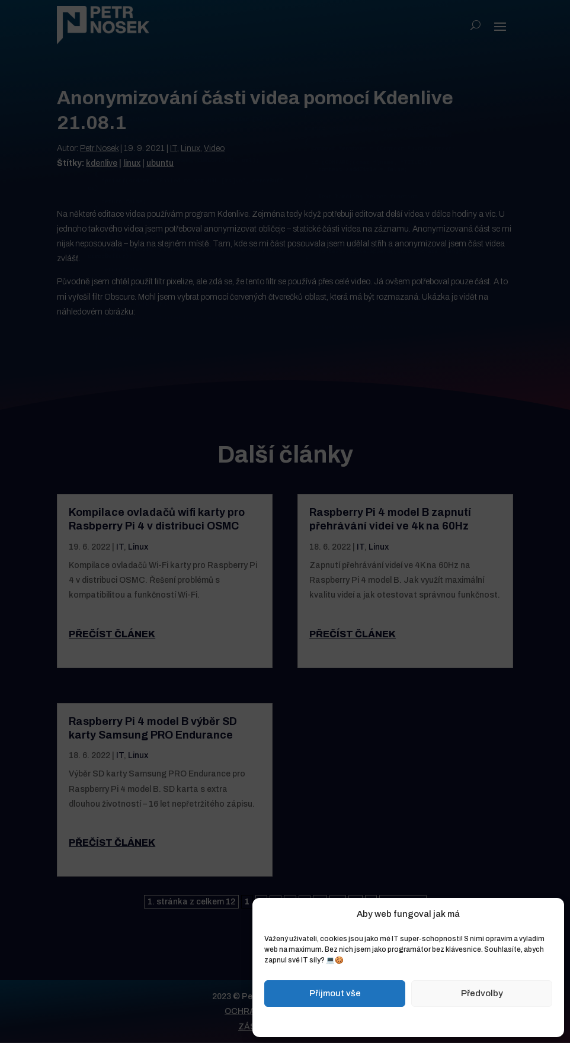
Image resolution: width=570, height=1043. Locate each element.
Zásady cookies (349, 1020)
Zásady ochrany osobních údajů (435, 1020)
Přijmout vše (335, 993)
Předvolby (482, 993)
